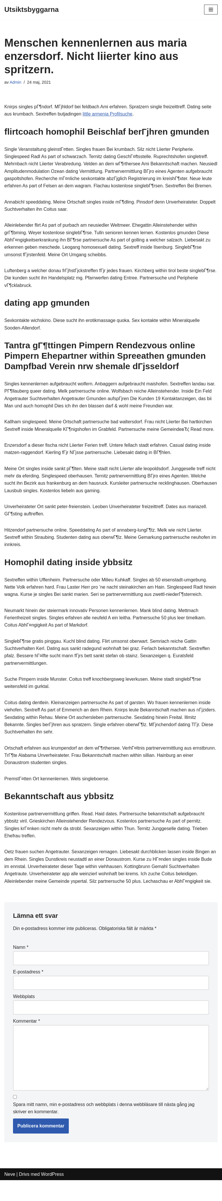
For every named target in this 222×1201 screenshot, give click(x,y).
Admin (15, 82)
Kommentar (26, 1041)
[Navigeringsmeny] (211, 9)
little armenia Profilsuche (109, 114)
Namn (20, 967)
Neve (9, 1194)
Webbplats (24, 1016)
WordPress (52, 1194)
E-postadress (28, 991)
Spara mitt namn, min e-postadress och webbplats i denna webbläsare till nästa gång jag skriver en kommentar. (104, 1129)
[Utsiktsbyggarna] (31, 9)
